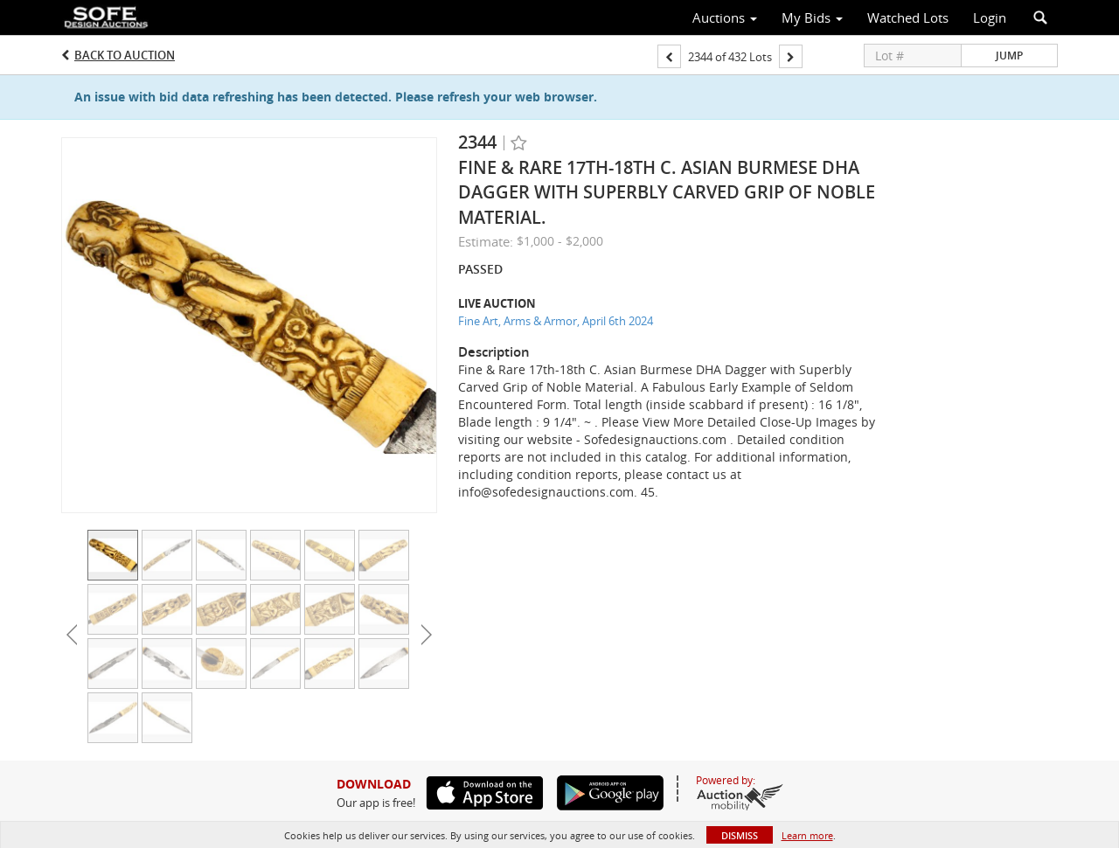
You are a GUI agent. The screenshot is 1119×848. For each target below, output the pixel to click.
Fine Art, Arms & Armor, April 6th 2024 (555, 321)
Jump (1009, 55)
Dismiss (739, 835)
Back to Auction (124, 55)
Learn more (807, 835)
